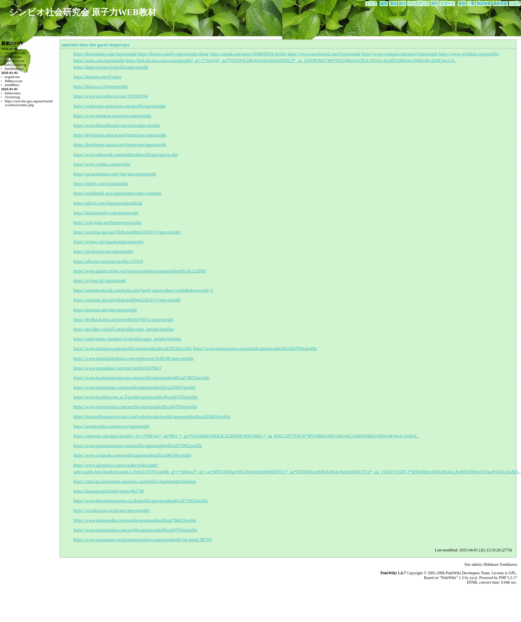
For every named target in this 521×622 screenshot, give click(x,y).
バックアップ (418, 4)
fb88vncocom (14, 61)
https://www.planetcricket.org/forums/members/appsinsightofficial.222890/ (139, 271)
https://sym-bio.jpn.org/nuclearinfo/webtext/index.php (29, 103)
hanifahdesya (14, 68)
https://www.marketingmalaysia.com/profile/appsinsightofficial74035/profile (141, 377)
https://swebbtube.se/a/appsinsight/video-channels (117, 193)
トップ (371, 4)
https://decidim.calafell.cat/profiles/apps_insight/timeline (123, 329)
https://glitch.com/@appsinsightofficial (107, 203)
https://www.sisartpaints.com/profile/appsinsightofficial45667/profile (134, 387)
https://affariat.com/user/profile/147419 (108, 261)
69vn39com (13, 57)
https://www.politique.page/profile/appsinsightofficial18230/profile (132, 348)
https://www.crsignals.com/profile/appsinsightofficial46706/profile (132, 455)
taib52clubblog (15, 65)
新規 (462, 4)
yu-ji (473, 577)
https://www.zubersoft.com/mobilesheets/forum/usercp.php (125, 154)
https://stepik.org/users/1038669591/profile (248, 54)
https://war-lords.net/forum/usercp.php (107, 222)
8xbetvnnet (13, 93)
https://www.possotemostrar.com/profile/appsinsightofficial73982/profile (137, 445)
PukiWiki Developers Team (468, 573)
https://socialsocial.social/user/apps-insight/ (111, 510)
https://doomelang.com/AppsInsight (105, 54)
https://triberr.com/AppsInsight (100, 183)
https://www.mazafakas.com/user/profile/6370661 (117, 368)
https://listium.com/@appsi (97, 76)
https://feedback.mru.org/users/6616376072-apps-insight (123, 319)
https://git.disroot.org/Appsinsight (103, 251)
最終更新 (500, 4)
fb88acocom (13, 81)
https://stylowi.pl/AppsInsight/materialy (108, 241)
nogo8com (12, 77)
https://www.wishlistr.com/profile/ (469, 54)
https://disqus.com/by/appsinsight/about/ (173, 54)
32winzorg (12, 97)
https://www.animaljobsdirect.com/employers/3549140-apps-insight (133, 358)
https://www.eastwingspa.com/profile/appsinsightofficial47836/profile (255, 348)
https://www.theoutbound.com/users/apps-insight (116, 125)
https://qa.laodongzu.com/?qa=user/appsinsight (114, 174)
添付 (434, 4)
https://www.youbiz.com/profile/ (102, 164)
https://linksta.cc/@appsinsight (100, 86)
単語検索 (484, 4)
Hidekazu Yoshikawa (500, 564)
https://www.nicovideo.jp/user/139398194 (110, 96)
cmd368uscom (15, 53)
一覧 (471, 4)
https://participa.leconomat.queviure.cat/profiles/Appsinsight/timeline (134, 481)
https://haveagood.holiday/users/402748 (108, 491)
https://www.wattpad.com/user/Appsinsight (399, 54)
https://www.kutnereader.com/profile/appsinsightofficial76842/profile (134, 520)
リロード (447, 4)
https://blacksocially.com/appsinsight (106, 212)
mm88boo (12, 85)
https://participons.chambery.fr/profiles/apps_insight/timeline (127, 339)
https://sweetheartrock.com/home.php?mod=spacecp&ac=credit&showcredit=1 (143, 290)
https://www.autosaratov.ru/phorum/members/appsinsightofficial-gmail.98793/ (142, 539)
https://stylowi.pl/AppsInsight (99, 280)
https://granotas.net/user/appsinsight (105, 310)
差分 (402, 4)
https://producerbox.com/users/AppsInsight (111, 426)
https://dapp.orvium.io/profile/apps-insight (110, 67)
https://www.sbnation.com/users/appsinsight (112, 115)
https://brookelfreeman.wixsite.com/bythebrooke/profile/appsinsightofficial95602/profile (151, 416)
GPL (512, 573)
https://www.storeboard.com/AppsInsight (324, 54)
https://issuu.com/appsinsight (99, 60)
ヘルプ (514, 4)
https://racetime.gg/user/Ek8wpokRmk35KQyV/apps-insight (127, 232)
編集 (383, 4)
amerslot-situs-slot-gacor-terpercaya (95, 44)
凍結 (393, 4)
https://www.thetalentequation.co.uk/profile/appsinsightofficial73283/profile (140, 500)
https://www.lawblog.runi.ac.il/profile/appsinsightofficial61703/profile (135, 397)
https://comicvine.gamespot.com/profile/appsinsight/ (119, 106)
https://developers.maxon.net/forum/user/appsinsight (119, 135)
